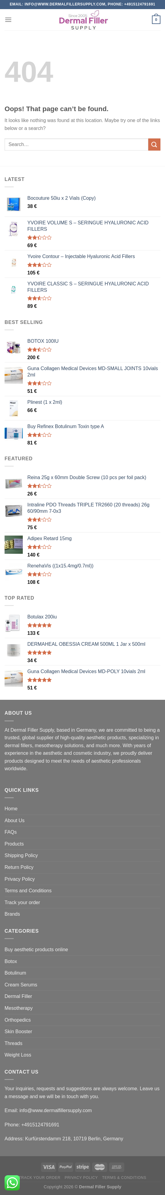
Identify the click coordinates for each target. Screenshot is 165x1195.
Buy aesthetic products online (36, 949)
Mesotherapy (19, 1008)
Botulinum (15, 972)
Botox (11, 961)
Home (11, 808)
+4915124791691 (40, 1124)
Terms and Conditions (28, 890)
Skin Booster (18, 1031)
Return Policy (19, 867)
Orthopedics (18, 1020)
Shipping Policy (21, 855)
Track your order (22, 902)
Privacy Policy (20, 879)
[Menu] (8, 19)
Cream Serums (21, 984)
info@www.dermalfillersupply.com (55, 1110)
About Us (15, 820)
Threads (13, 1043)
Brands (12, 914)
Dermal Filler (18, 996)
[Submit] (154, 144)
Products (14, 843)
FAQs (11, 832)
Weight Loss (18, 1054)
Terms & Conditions (124, 1178)
